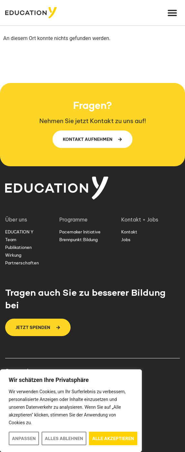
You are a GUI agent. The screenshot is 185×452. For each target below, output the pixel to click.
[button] (172, 12)
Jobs (126, 239)
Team (10, 239)
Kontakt (129, 231)
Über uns (17, 219)
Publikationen (18, 247)
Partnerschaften (22, 262)
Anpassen (24, 438)
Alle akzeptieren (113, 438)
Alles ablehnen (64, 438)
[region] (71, 410)
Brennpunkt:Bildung (78, 239)
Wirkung (13, 255)
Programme (75, 219)
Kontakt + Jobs (141, 219)
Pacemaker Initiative (80, 231)
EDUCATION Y (19, 231)
